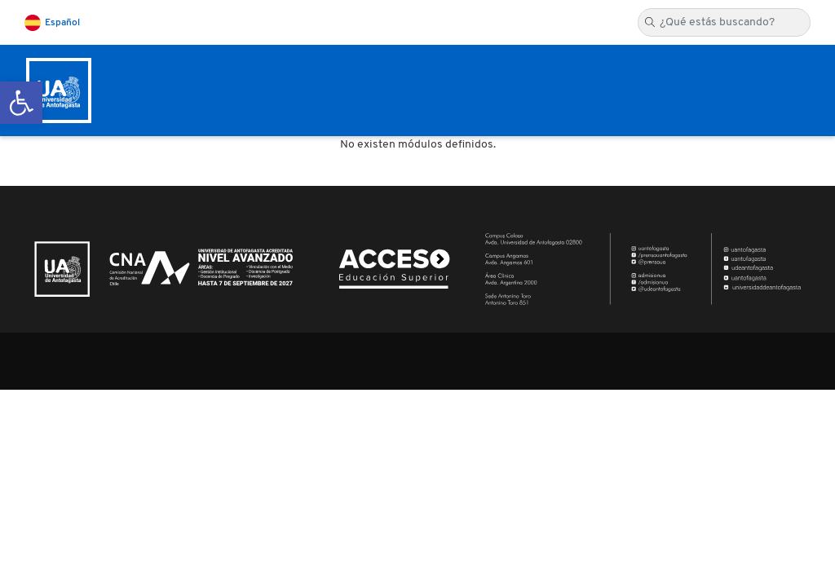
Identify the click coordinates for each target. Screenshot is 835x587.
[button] (21, 103)
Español (62, 23)
